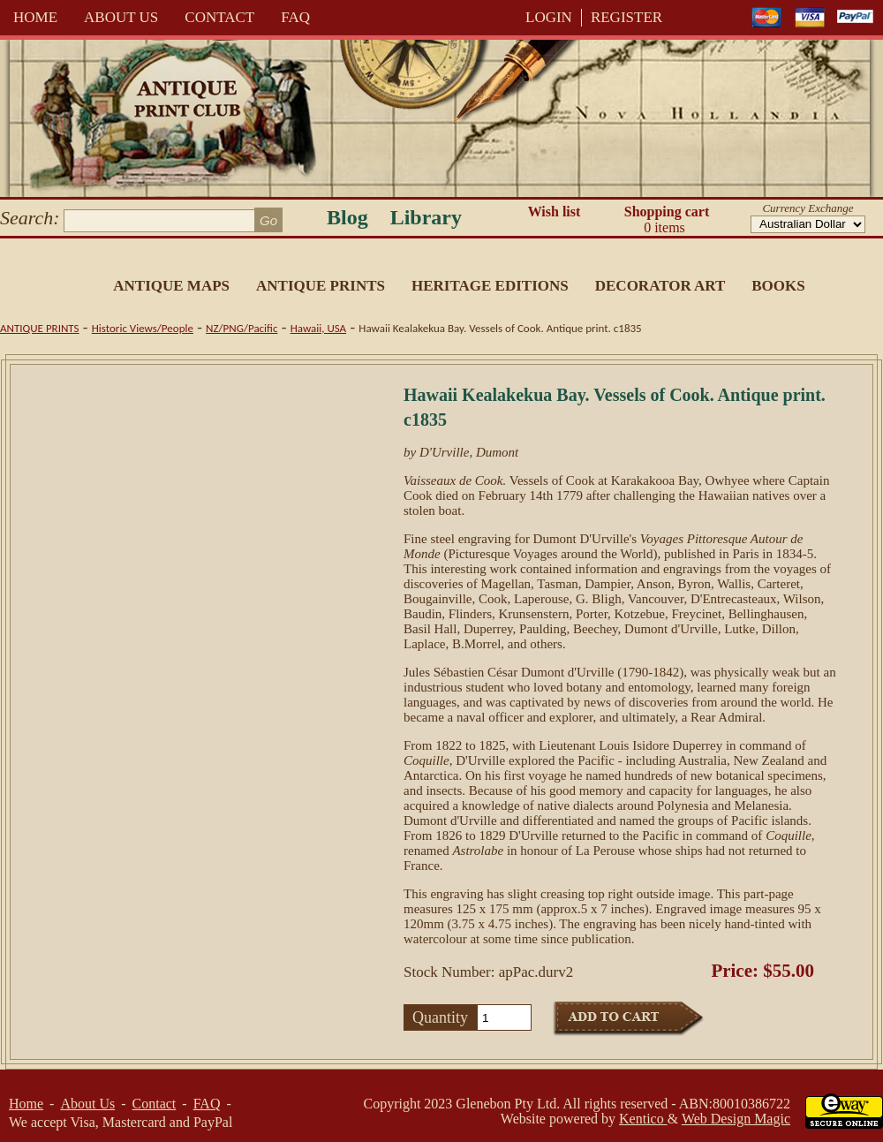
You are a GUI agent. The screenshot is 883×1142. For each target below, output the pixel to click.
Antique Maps (171, 285)
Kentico (643, 1118)
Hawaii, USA (319, 328)
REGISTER (626, 17)
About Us (121, 17)
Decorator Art (660, 285)
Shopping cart (666, 220)
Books (777, 285)
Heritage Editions (490, 285)
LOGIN (548, 17)
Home (35, 17)
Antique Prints (320, 285)
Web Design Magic (736, 1118)
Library (426, 217)
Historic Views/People (142, 328)
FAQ (295, 17)
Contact (219, 17)
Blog (347, 217)
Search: (30, 218)
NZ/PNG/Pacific (241, 328)
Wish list (554, 211)
